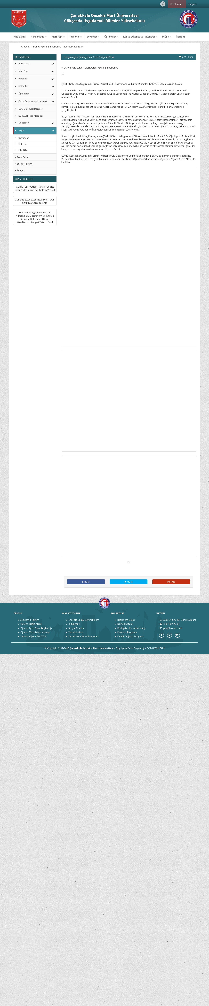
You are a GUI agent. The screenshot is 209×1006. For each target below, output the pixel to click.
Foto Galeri (21, 157)
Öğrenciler (23, 93)
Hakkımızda (24, 63)
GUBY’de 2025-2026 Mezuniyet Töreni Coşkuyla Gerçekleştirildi (34, 235)
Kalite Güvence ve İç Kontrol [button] (140, 36)
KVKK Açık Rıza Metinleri (30, 115)
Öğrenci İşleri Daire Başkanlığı (36, 980)
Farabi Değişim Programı (130, 988)
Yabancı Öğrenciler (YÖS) (33, 988)
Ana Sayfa (20, 36)
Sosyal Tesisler (76, 980)
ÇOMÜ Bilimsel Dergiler (30, 108)
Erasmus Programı (127, 984)
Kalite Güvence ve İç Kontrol (32, 101)
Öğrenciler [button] (111, 36)
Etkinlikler (23, 150)
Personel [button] (76, 36)
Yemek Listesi (75, 984)
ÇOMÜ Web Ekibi (156, 1000)
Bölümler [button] (93, 36)
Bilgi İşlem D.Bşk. (126, 971)
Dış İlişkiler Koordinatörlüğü (131, 980)
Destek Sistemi (125, 975)
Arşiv (37, 46)
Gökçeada (23, 122)
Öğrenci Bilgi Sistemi (31, 975)
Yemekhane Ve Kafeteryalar (83, 988)
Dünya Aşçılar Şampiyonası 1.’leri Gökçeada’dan (81, 46)
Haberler (47, 46)
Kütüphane (74, 975)
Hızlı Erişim (177, 4)
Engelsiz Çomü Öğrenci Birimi (83, 971)
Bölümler (23, 86)
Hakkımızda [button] (39, 36)
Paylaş (86, 933)
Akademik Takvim (29, 971)
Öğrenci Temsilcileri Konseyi (35, 984)
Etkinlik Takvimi (22, 163)
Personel (23, 78)
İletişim (180, 36)
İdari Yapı (23, 70)
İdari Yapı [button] (58, 36)
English (192, 4)
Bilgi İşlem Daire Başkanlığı (130, 1000)
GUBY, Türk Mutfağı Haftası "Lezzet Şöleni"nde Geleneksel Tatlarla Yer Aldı (34, 199)
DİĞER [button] (166, 36)
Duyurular (23, 137)
